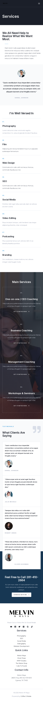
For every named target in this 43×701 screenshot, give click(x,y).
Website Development (21, 646)
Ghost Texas (21, 658)
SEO (21, 638)
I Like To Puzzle (21, 666)
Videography (21, 644)
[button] (21, 311)
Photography (21, 636)
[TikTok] (32, 627)
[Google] (28, 627)
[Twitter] (19, 627)
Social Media (21, 641)
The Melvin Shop (21, 663)
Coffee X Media (26, 696)
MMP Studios (21, 661)
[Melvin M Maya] (5, 3)
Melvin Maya (21, 655)
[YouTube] (11, 627)
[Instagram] (23, 627)
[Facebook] (15, 627)
